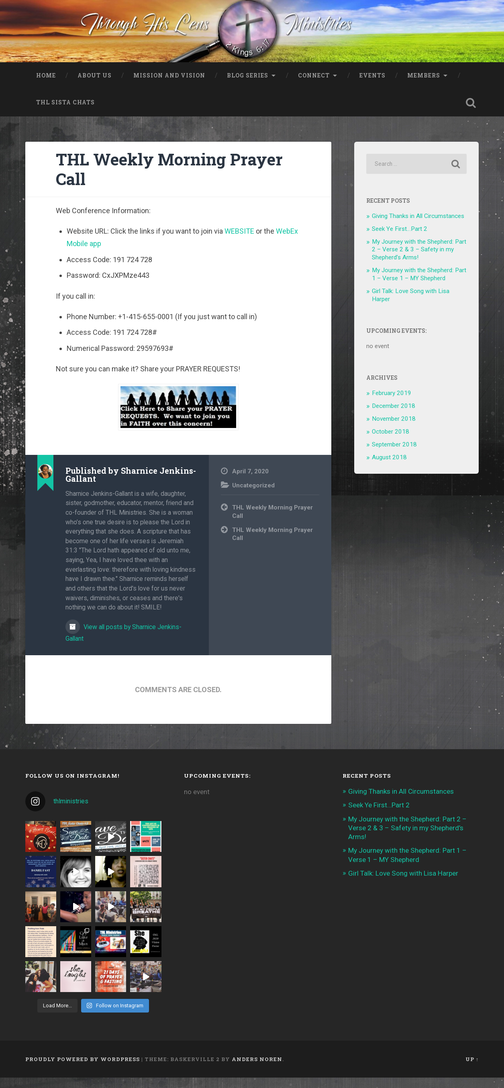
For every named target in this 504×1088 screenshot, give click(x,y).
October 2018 (390, 441)
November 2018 (394, 428)
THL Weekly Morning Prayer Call (169, 179)
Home (46, 85)
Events (372, 85)
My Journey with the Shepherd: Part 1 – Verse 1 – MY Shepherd (419, 284)
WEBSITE (239, 241)
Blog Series (247, 85)
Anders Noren (257, 1069)
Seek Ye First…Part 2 (399, 238)
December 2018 (393, 416)
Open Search (471, 113)
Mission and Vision (169, 85)
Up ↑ (472, 1069)
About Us (95, 85)
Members (423, 85)
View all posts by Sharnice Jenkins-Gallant (123, 642)
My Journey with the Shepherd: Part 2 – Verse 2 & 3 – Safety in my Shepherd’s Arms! (419, 259)
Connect (314, 85)
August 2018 (389, 467)
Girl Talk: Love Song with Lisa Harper (403, 883)
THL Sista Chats (65, 112)
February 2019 (391, 403)
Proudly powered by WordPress (82, 1069)
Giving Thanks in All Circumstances (418, 226)
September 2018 (394, 454)
